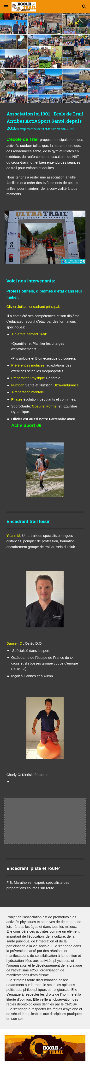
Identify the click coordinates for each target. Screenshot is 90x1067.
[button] (6, 6)
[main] (45, 154)
